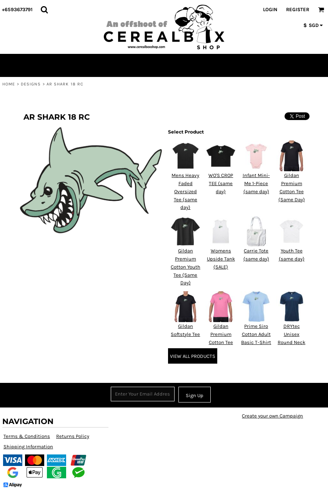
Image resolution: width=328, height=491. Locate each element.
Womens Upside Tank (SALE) (221, 259)
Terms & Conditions (26, 436)
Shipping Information (28, 446)
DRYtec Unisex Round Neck (291, 334)
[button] (44, 9)
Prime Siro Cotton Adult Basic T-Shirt (256, 334)
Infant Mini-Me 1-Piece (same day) (256, 183)
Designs (31, 84)
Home (8, 84)
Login (270, 9)
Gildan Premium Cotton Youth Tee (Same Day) (185, 267)
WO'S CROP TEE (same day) (220, 183)
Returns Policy (72, 436)
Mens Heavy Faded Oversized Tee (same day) (185, 191)
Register (297, 9)
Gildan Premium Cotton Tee (221, 334)
